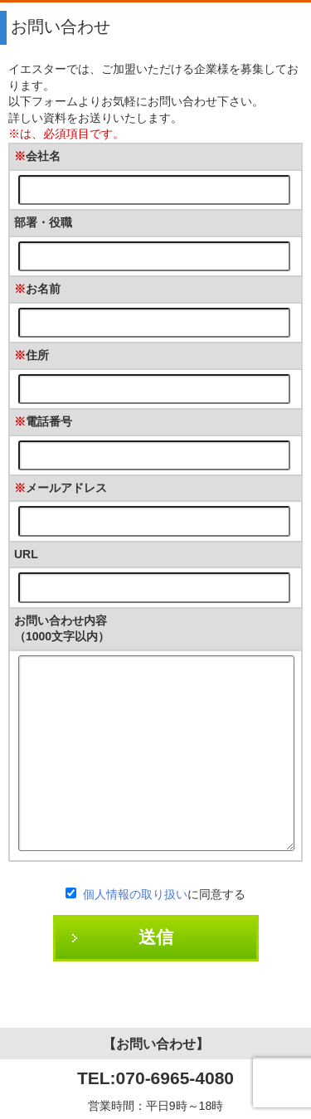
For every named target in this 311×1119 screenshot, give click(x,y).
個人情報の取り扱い (135, 894)
